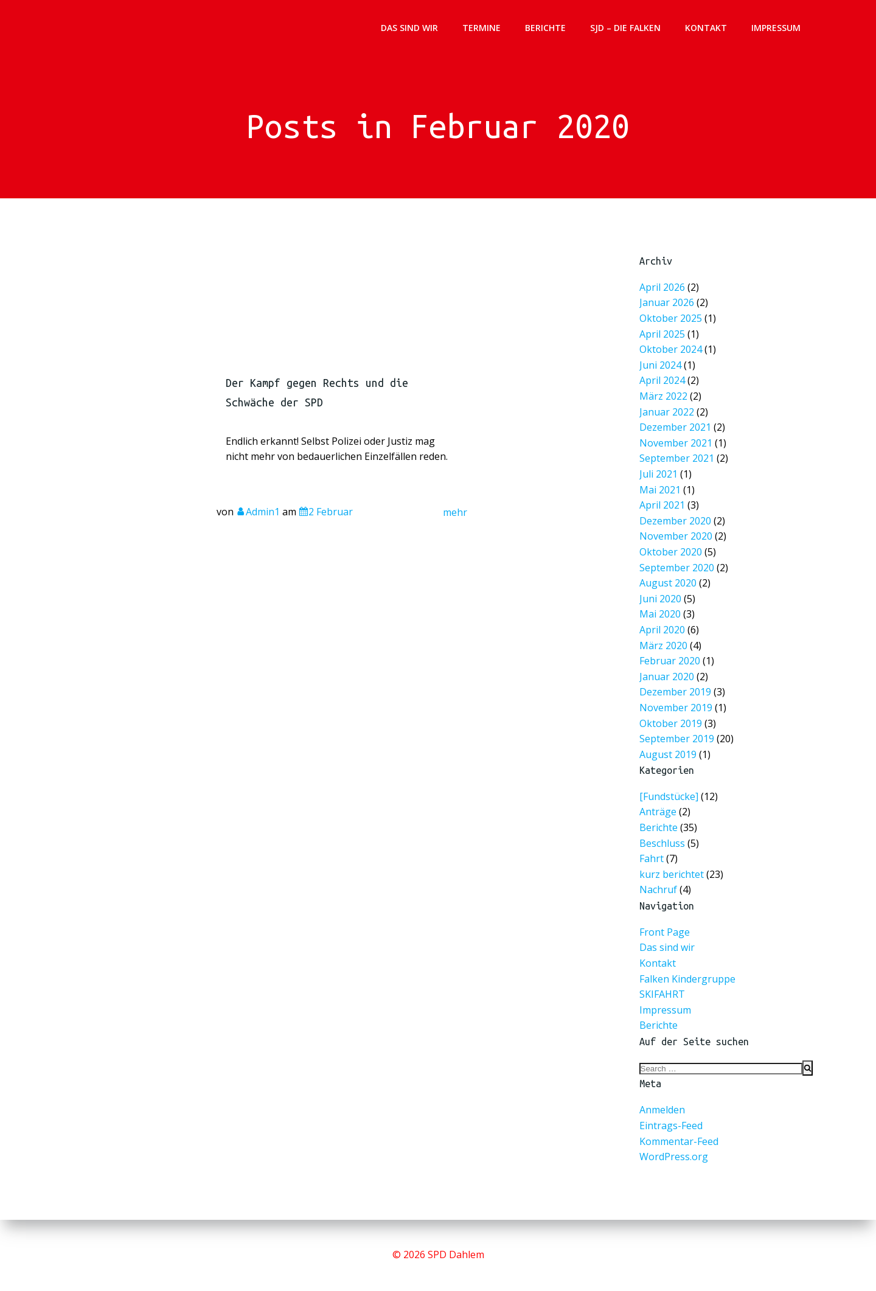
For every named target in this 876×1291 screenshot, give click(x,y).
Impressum (776, 27)
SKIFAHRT (662, 994)
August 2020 (669, 580)
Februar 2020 (671, 655)
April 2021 (664, 504)
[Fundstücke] (668, 796)
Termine (481, 27)
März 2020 (665, 640)
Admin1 (258, 515)
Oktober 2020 (672, 550)
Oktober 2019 (672, 715)
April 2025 (664, 339)
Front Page (664, 932)
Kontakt (706, 27)
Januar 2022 (668, 414)
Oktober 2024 (672, 354)
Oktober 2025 (672, 324)
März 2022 (665, 399)
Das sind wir (409, 27)
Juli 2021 (660, 474)
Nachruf (658, 889)
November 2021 (677, 444)
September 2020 (678, 565)
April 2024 (664, 384)
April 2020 (664, 625)
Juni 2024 (662, 369)
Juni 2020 (662, 595)
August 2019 (669, 746)
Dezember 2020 (676, 519)
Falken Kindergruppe (687, 979)
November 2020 (677, 535)
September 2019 (678, 731)
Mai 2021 (662, 490)
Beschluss (662, 843)
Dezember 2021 (676, 429)
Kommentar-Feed (678, 1141)
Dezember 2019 (676, 686)
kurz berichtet (671, 874)
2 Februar (326, 515)
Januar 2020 (668, 670)
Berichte (545, 27)
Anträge (657, 811)
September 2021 (678, 459)
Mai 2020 (662, 610)
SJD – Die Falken (625, 27)
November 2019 (677, 700)
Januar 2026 (668, 308)
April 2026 (664, 293)
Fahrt (651, 858)
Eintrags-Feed (671, 1125)
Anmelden (662, 1109)
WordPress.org (673, 1156)
